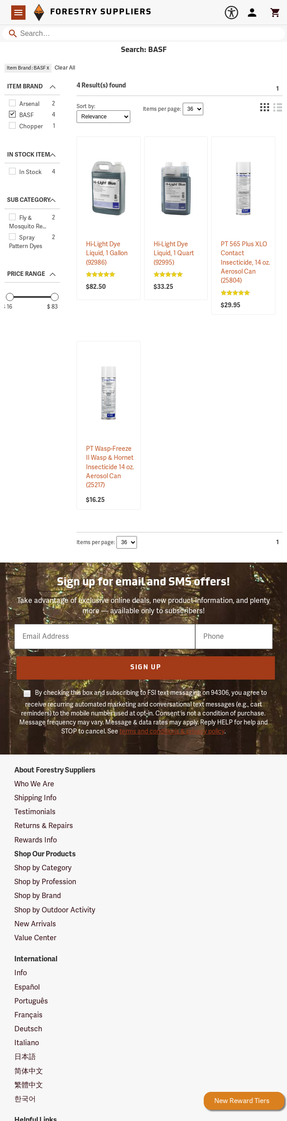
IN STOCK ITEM (28, 154)
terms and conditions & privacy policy (172, 731)
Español (27, 987)
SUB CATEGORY (29, 200)
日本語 (25, 1056)
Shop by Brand (37, 895)
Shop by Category (43, 868)
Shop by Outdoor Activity (54, 910)
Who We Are (34, 784)
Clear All (65, 68)
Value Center (35, 937)
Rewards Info (35, 840)
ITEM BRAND (25, 86)
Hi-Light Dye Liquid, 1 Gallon (107, 253)
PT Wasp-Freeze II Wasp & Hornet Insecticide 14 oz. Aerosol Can (110, 467)
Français (28, 1015)
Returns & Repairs (43, 825)
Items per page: (162, 109)
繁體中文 (28, 1085)
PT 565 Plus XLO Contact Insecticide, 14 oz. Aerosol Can (245, 262)
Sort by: (86, 106)
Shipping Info (35, 798)
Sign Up (145, 667)
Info (20, 972)
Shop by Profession (45, 881)
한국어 (25, 1099)
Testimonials (35, 811)
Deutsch (28, 1029)
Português (31, 1001)
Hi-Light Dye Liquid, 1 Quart (174, 253)
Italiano (26, 1042)
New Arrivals (35, 924)
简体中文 (28, 1071)
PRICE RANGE (26, 274)
